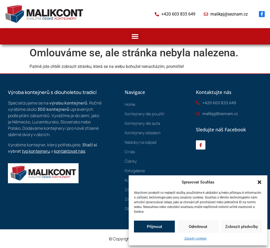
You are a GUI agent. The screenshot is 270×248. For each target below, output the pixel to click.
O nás (130, 152)
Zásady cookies (195, 238)
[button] (259, 182)
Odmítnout (198, 226)
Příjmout (154, 226)
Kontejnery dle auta (142, 123)
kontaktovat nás (69, 151)
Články (131, 161)
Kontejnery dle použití (144, 114)
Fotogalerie (135, 170)
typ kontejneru (36, 151)
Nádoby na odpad (140, 142)
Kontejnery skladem (142, 133)
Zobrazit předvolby (241, 226)
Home (130, 104)
